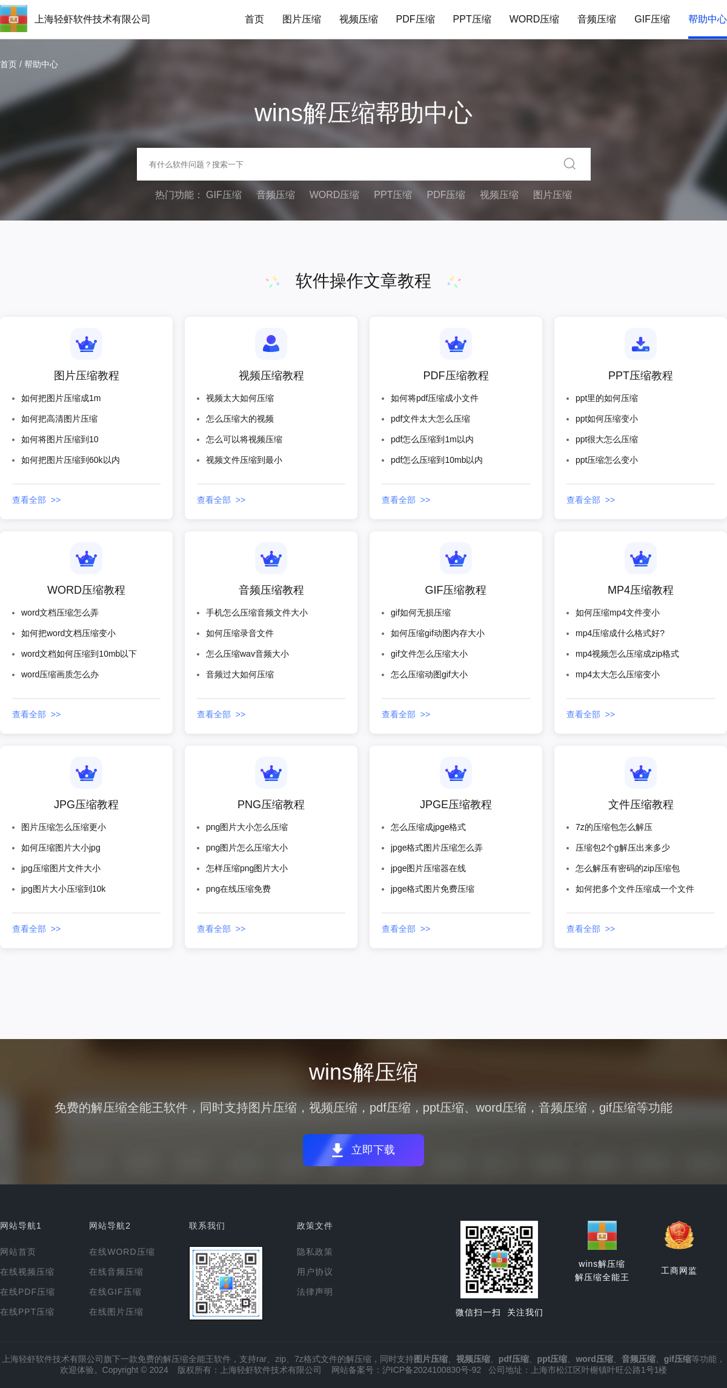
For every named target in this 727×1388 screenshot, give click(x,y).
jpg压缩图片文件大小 (61, 868)
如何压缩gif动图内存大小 (438, 633)
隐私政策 (315, 1252)
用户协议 (315, 1272)
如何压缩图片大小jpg (61, 847)
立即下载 (378, 1150)
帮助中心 (707, 19)
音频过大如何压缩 (240, 674)
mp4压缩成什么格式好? (620, 633)
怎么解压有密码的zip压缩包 (628, 868)
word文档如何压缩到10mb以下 (79, 654)
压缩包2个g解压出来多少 (623, 847)
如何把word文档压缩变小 (68, 633)
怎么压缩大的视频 (240, 418)
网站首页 (18, 1252)
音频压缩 (596, 19)
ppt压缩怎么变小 (607, 460)
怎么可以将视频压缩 (244, 439)
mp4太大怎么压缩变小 (618, 674)
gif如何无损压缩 (421, 612)
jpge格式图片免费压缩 (432, 889)
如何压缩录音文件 (240, 633)
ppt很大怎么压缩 (607, 439)
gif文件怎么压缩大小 (429, 654)
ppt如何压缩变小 (607, 418)
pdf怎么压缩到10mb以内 (437, 460)
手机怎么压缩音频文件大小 (257, 612)
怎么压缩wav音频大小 (247, 654)
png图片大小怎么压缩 (247, 827)
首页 (254, 19)
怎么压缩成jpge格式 (428, 827)
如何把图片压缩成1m (61, 398)
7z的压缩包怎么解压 (614, 827)
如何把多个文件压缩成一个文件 (635, 889)
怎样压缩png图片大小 (247, 868)
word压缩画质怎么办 (60, 674)
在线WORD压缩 (121, 1252)
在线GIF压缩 (115, 1292)
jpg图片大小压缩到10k (63, 889)
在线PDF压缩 (27, 1292)
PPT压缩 (472, 19)
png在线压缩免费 (238, 889)
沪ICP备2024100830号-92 (431, 1370)
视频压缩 (358, 19)
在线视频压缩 (27, 1272)
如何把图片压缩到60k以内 (70, 460)
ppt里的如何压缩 (607, 398)
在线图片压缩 (116, 1312)
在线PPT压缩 (27, 1312)
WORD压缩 (535, 19)
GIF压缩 (652, 19)
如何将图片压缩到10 (60, 439)
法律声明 (315, 1292)
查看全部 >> (36, 500)
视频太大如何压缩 (240, 398)
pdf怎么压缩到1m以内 (432, 439)
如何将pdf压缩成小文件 (435, 398)
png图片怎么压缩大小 (247, 847)
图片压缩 (301, 19)
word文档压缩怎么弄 (60, 612)
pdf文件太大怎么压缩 (430, 418)
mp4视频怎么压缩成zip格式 (627, 654)
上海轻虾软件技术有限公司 (93, 19)
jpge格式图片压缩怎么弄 (437, 847)
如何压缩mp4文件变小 (618, 612)
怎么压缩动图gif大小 (429, 674)
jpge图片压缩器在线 (428, 868)
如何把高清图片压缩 (59, 418)
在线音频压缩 (116, 1272)
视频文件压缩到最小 (244, 460)
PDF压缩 (415, 19)
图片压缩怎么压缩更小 (63, 827)
